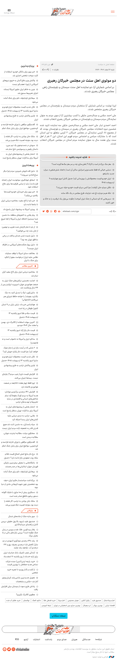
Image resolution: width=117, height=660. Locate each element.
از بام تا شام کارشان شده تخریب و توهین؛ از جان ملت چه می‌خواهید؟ (20, 229)
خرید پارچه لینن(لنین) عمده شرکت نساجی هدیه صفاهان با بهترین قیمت (22, 563)
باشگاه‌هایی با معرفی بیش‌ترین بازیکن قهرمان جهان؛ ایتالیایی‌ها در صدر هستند (21, 464)
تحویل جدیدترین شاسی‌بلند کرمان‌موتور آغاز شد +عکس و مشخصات (20, 579)
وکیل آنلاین (85, 600)
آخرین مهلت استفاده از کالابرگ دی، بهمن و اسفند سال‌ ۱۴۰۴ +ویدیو (19, 323)
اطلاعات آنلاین (62, 11)
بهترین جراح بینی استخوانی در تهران (67, 605)
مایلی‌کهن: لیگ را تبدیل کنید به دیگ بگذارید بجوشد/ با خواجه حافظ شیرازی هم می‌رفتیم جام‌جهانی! (21, 296)
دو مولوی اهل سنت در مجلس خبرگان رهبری (81, 81)
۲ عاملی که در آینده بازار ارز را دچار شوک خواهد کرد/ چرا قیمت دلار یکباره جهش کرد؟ (20, 349)
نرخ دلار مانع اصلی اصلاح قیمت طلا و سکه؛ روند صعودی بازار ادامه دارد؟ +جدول (21, 456)
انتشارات (36, 639)
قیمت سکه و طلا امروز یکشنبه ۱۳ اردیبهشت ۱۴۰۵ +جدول (23, 315)
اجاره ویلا (61, 600)
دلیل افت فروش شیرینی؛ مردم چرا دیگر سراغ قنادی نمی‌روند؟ (20, 173)
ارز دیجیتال (87, 605)
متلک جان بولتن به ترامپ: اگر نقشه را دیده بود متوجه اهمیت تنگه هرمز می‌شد (21, 138)
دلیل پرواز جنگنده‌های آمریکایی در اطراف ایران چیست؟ (20, 246)
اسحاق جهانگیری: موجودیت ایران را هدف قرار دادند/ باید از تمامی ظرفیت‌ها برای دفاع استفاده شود (20, 183)
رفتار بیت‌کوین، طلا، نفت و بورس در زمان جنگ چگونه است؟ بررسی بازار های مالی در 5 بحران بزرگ (20, 533)
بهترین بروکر (97, 605)
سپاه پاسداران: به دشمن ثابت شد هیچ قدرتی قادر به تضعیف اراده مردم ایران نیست (20, 426)
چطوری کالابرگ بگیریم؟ (25, 594)
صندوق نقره (96, 600)
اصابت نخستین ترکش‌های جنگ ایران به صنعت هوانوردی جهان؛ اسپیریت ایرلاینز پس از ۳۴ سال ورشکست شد (19, 284)
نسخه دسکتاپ (59, 616)
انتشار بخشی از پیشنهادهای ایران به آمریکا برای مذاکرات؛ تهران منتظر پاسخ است (20, 156)
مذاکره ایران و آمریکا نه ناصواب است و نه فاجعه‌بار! (20, 341)
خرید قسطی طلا (50, 600)
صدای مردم (62, 639)
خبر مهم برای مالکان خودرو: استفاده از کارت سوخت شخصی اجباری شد (21, 73)
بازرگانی (30, 510)
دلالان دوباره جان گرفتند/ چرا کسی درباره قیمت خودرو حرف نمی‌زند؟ (83, 187)
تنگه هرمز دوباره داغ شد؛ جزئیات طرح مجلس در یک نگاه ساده (86, 193)
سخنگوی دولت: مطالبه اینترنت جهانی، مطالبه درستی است (20, 435)
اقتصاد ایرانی (110, 605)
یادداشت (48, 639)
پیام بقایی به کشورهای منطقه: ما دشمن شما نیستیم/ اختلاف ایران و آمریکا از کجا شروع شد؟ (19, 218)
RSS (17, 639)
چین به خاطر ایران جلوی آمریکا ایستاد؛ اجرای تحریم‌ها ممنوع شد (21, 91)
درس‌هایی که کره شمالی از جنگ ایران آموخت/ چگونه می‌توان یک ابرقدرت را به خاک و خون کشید (78, 200)
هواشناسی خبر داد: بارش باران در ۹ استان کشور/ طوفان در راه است (20, 306)
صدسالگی (86, 639)
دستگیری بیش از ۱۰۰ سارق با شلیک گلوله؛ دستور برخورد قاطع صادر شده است (20, 494)
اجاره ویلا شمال (109, 600)
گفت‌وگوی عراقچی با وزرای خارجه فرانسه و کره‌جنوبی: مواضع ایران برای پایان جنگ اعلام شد (19, 128)
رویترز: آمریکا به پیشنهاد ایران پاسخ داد (19, 209)
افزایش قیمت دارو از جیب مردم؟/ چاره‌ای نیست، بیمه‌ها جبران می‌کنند (20, 376)
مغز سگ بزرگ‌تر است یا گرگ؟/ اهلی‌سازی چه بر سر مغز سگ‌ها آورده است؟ (81, 164)
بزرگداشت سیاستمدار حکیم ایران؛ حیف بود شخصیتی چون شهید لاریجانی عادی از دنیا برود (19, 484)
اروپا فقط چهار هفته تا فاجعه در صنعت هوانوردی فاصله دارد (21, 385)
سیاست (100, 64)
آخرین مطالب (27, 266)
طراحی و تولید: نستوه (103, 656)
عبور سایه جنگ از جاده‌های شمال (21, 516)
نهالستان (26, 600)
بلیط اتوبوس (46, 605)
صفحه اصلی (110, 64)
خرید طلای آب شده (13, 600)
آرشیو (26, 639)
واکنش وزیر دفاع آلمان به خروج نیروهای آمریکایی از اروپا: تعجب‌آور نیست (20, 82)
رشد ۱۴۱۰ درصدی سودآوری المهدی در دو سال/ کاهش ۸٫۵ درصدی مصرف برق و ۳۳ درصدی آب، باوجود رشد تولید (20, 544)
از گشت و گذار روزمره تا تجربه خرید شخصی (22, 571)
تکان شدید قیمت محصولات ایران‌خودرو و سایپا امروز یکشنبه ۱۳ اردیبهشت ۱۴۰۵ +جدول (19, 109)
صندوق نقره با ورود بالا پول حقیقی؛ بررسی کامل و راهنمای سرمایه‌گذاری (19, 523)
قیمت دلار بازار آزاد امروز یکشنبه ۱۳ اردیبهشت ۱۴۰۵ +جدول (23, 332)
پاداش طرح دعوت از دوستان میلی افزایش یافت (19, 588)
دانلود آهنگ (36, 600)
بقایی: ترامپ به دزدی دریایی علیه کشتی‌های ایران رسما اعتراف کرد (22, 417)
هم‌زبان (74, 639)
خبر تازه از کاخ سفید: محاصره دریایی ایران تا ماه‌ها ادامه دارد (19, 202)
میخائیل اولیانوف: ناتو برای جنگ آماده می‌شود (21, 473)
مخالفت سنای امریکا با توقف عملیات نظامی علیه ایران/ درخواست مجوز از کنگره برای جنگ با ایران (21, 257)
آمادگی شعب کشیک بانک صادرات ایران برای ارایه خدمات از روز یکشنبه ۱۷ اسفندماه (21, 554)
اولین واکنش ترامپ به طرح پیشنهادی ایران (21, 117)
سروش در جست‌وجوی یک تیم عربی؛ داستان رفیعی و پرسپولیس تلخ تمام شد (21, 147)
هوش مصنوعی (73, 600)
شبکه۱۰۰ (98, 639)
